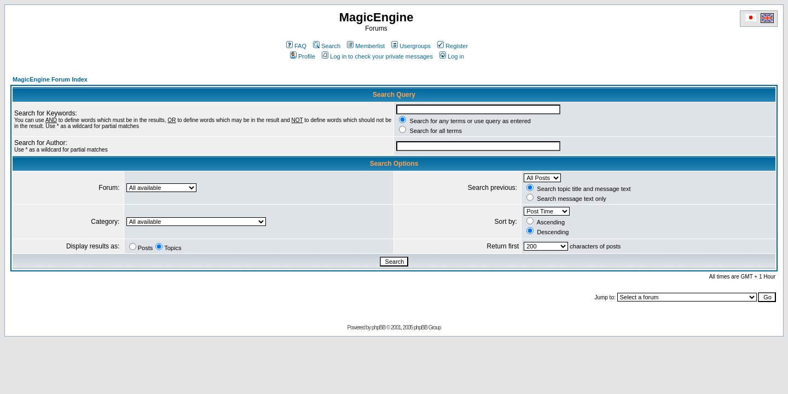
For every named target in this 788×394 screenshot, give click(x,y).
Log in (451, 56)
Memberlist (366, 46)
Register (452, 46)
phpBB (378, 328)
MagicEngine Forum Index (50, 79)
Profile (302, 56)
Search (326, 46)
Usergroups (411, 46)
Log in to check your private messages (377, 56)
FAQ (296, 46)
